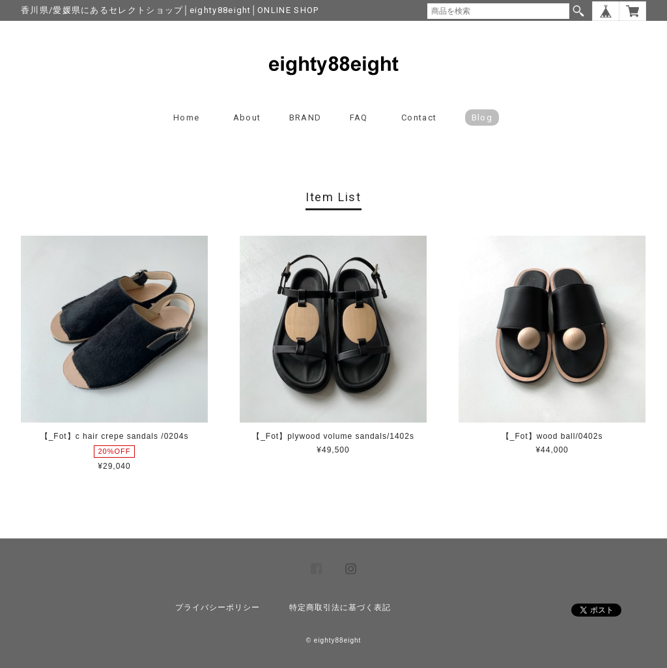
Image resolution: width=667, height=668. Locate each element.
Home (186, 117)
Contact (418, 117)
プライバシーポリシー (217, 607)
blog (482, 117)
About (247, 117)
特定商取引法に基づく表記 (340, 607)
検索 (578, 11)
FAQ (359, 117)
